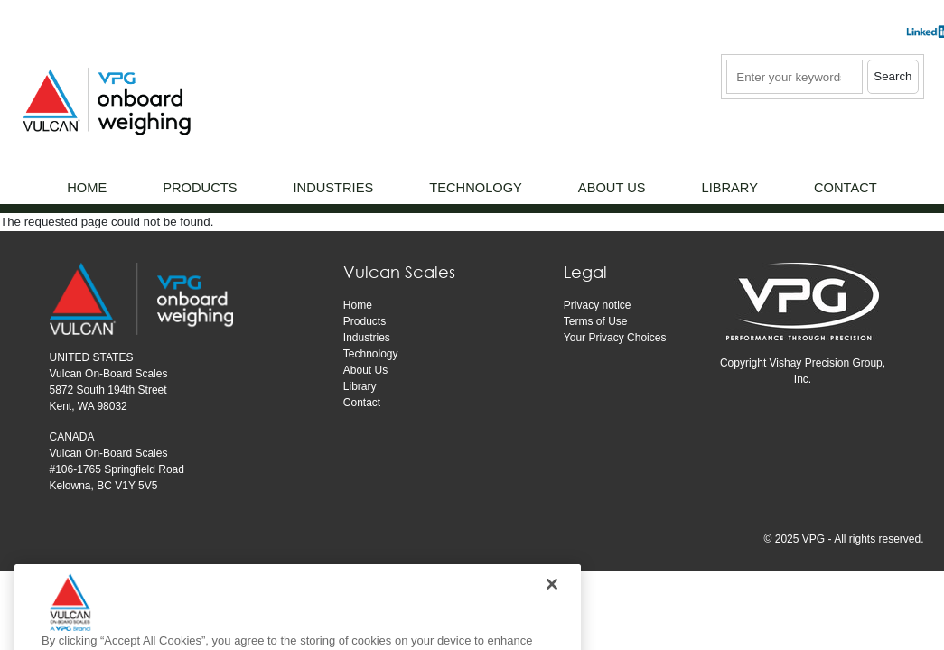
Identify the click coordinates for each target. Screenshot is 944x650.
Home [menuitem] (87, 188)
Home (357, 305)
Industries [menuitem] (333, 188)
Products (364, 321)
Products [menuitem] (200, 188)
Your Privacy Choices (615, 337)
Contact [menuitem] (845, 188)
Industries (366, 337)
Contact (361, 402)
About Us (365, 370)
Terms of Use (596, 321)
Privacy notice (597, 305)
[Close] (552, 604)
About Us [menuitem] (612, 188)
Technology (370, 354)
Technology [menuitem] (475, 188)
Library (360, 386)
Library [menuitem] (730, 188)
